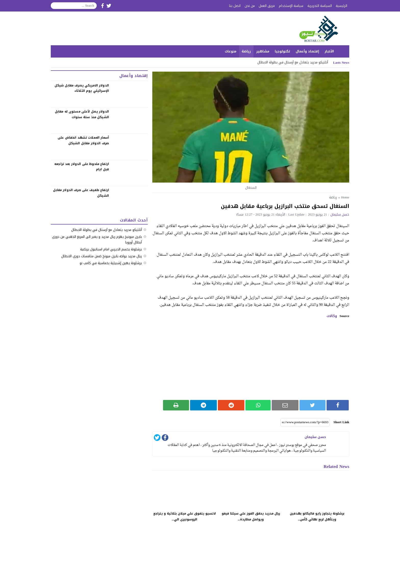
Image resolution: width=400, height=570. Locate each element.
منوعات (230, 51)
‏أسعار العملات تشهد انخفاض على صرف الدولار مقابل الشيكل (83, 140)
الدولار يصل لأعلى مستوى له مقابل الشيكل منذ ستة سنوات (82, 114)
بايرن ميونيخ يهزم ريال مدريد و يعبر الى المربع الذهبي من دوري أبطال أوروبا (97, 239)
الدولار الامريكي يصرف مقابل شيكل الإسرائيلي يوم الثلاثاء (82, 88)
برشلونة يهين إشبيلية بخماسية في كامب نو (111, 263)
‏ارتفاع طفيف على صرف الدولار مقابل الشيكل (81, 192)
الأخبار (329, 51)
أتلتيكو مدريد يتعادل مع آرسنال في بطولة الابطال (292, 62)
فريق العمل (267, 6)
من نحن (250, 6)
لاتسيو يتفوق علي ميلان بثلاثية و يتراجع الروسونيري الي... (184, 516)
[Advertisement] (250, 359)
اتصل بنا (235, 6)
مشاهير (262, 51)
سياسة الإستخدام (291, 6)
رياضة (246, 51)
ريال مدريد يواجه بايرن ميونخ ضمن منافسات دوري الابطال (101, 256)
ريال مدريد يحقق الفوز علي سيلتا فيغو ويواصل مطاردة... (251, 516)
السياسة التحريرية (319, 6)
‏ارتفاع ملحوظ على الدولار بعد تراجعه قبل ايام (81, 166)
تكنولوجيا (282, 51)
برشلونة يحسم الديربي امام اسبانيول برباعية (111, 249)
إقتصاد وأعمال (307, 51)
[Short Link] (305, 422)
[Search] (74, 5)
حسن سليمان (339, 214)
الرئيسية (341, 6)
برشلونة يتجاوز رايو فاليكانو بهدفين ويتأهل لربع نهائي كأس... (317, 516)
